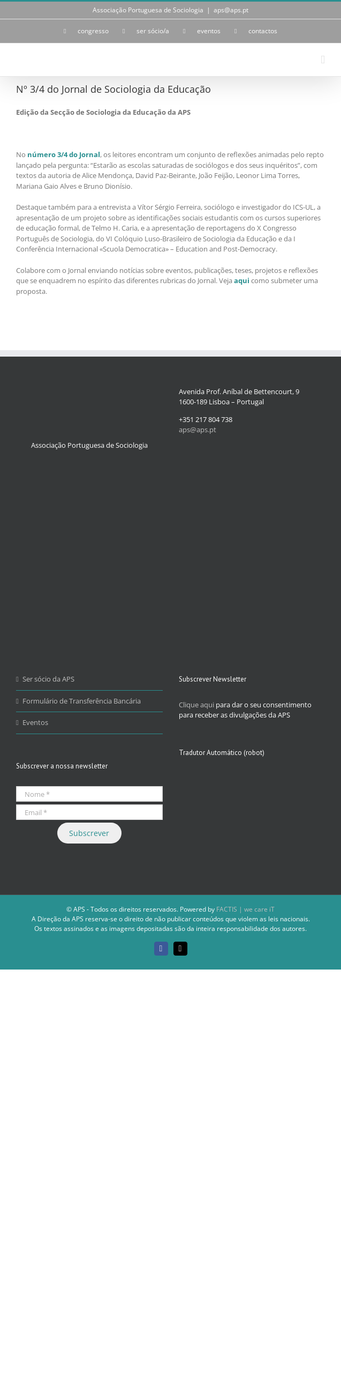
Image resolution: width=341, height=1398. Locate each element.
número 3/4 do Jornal (63, 154)
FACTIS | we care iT (245, 909)
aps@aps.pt (231, 9)
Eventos (35, 722)
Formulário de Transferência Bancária (81, 701)
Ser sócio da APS (48, 679)
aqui (241, 280)
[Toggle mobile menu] (323, 59)
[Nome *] (89, 794)
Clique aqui (196, 704)
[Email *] (89, 812)
